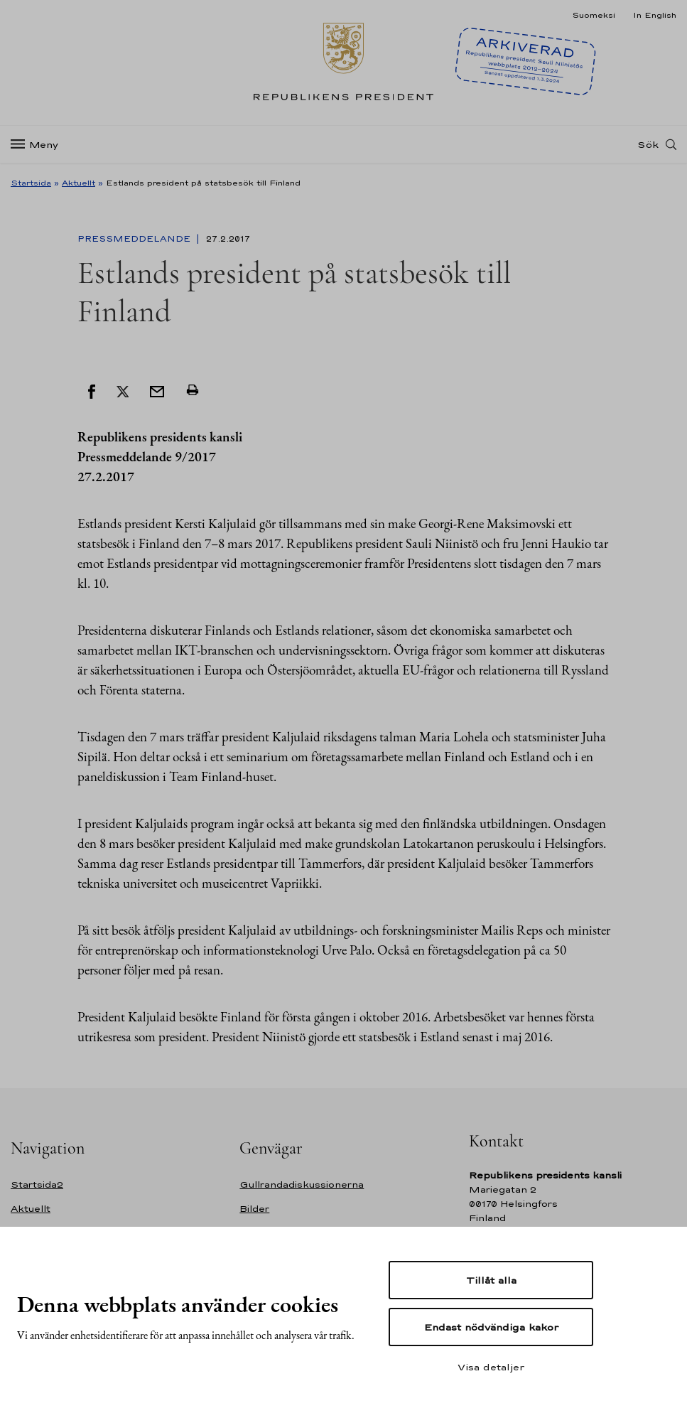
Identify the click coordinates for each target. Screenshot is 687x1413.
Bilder (254, 1209)
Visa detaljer (491, 1366)
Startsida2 (37, 1184)
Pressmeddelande (135, 239)
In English (654, 15)
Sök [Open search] (648, 144)
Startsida (31, 183)
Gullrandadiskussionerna (301, 1184)
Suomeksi (593, 15)
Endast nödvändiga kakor (491, 1327)
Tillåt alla (491, 1280)
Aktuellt (78, 183)
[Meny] (39, 144)
